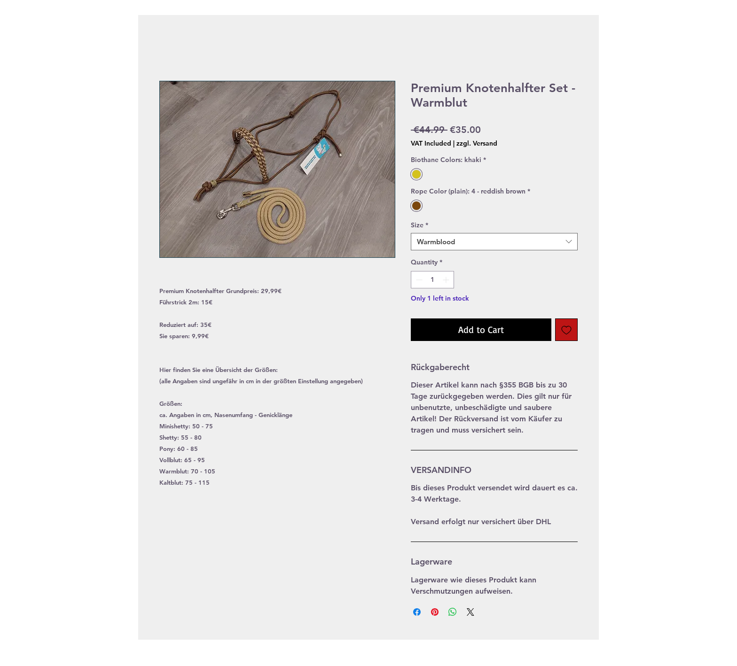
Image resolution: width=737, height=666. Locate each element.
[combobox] (494, 242)
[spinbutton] (432, 279)
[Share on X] (470, 612)
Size (419, 225)
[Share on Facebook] (417, 612)
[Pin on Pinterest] (434, 612)
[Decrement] (418, 279)
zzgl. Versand (476, 143)
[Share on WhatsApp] (452, 612)
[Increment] (447, 279)
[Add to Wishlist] (566, 329)
